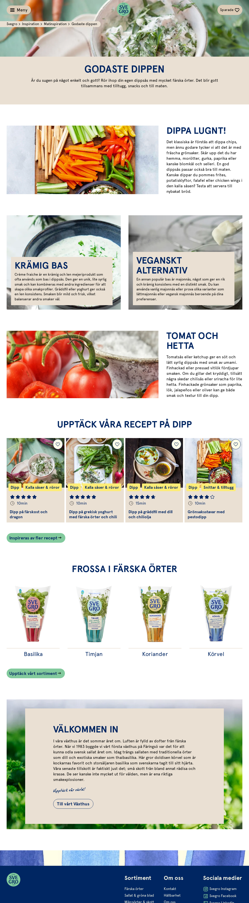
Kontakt (170, 889)
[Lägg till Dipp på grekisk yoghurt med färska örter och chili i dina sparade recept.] (117, 444)
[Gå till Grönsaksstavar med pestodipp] (213, 480)
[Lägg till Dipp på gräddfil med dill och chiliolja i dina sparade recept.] (176, 444)
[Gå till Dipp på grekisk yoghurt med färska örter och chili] (95, 480)
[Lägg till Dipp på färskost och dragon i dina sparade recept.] (58, 444)
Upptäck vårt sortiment (33, 673)
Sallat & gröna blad (139, 895)
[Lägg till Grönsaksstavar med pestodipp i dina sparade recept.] (236, 444)
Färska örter (134, 889)
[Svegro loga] (123, 9)
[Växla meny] (19, 10)
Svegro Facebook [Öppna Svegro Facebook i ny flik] (219, 896)
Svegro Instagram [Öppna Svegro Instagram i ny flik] (220, 889)
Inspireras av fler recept (33, 538)
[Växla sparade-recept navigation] (229, 10)
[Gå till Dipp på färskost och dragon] (35, 480)
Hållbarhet (172, 895)
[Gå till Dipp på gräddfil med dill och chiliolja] (154, 480)
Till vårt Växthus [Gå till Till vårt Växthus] (73, 803)
